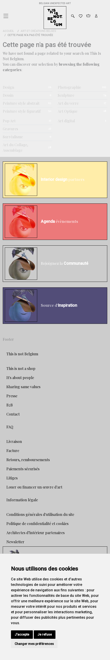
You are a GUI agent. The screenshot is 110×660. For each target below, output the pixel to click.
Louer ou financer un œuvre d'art (34, 487)
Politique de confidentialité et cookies (37, 523)
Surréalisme (13, 136)
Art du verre (68, 103)
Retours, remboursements (28, 459)
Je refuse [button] (44, 634)
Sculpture (66, 95)
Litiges (12, 478)
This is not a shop (20, 368)
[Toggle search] (73, 16)
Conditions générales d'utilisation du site (40, 514)
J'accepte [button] (22, 634)
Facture (12, 450)
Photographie (69, 87)
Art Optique (67, 111)
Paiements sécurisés (22, 468)
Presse (11, 395)
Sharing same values (23, 386)
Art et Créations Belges (38, 31)
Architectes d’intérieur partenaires (35, 532)
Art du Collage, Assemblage (15, 147)
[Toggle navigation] (5, 15)
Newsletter (15, 541)
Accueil (8, 31)
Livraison (14, 441)
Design (8, 87)
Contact (13, 414)
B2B (9, 405)
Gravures (10, 128)
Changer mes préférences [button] (34, 644)
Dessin (8, 95)
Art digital (66, 120)
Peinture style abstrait (21, 103)
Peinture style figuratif (22, 111)
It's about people (20, 377)
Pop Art (9, 120)
